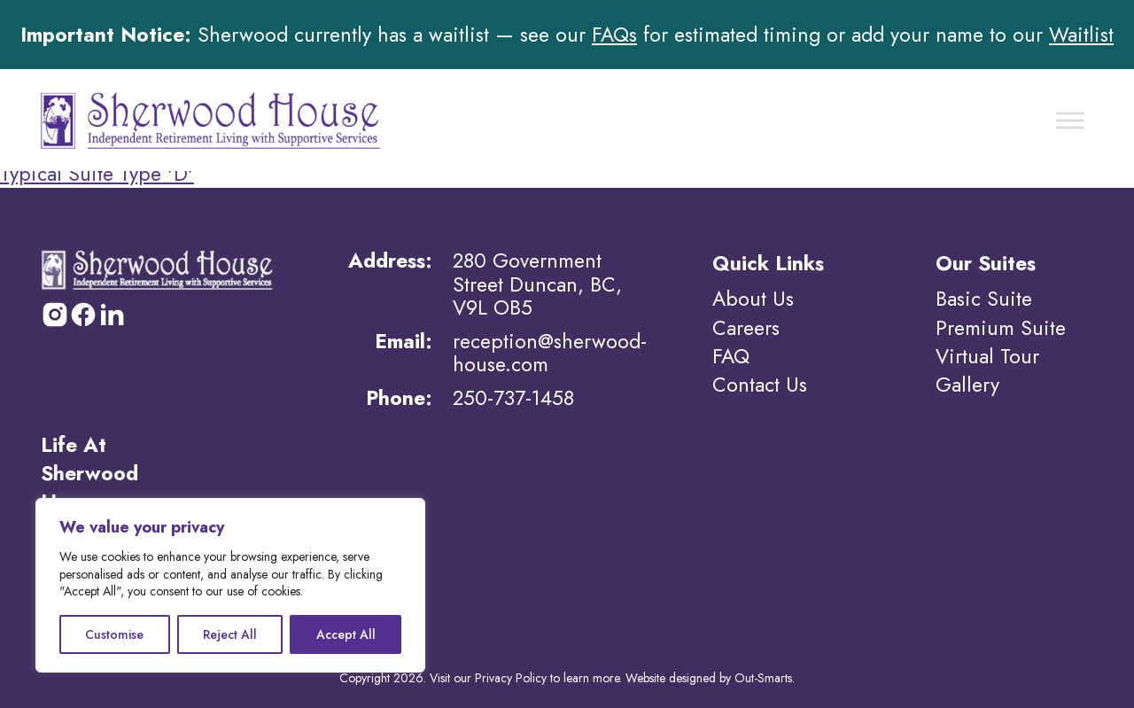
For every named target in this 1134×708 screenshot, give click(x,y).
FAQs (614, 34)
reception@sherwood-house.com (550, 352)
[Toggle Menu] (1070, 120)
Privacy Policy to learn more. (548, 678)
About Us (753, 299)
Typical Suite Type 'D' (97, 174)
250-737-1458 (513, 398)
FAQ (731, 356)
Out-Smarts (763, 678)
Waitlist (1081, 34)
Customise (114, 634)
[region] (230, 585)
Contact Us (759, 385)
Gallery (967, 385)
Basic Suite (984, 299)
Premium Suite (1001, 328)
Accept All (346, 634)
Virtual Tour (987, 356)
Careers (746, 328)
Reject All (230, 634)
